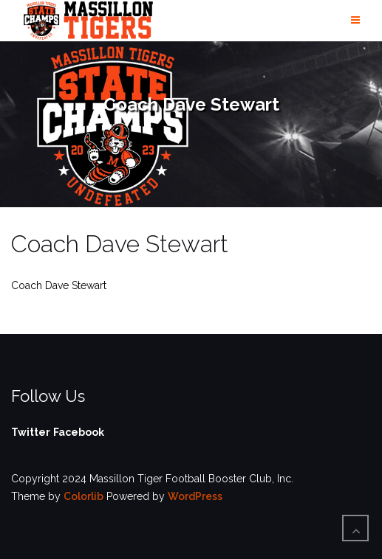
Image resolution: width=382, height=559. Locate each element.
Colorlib (83, 496)
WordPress (195, 496)
